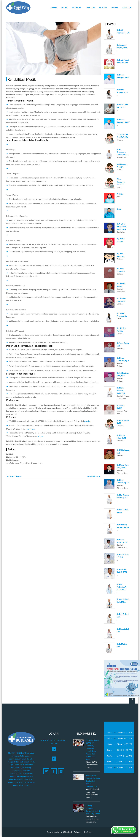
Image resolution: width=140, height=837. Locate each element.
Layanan (77, 7)
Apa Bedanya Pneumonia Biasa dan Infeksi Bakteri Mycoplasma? (93, 781)
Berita (115, 7)
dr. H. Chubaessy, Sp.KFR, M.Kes (122, 152)
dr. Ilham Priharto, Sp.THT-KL (121, 390)
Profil (64, 7)
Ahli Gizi (120, 194)
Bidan (119, 209)
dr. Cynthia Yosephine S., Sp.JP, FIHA (122, 226)
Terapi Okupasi (14, 476)
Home (54, 7)
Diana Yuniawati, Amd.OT (121, 182)
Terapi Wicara (94, 476)
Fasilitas (90, 7)
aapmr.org (30, 429)
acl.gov (41, 436)
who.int (87, 421)
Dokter (103, 7)
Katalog (127, 7)
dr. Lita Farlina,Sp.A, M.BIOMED (121, 587)
